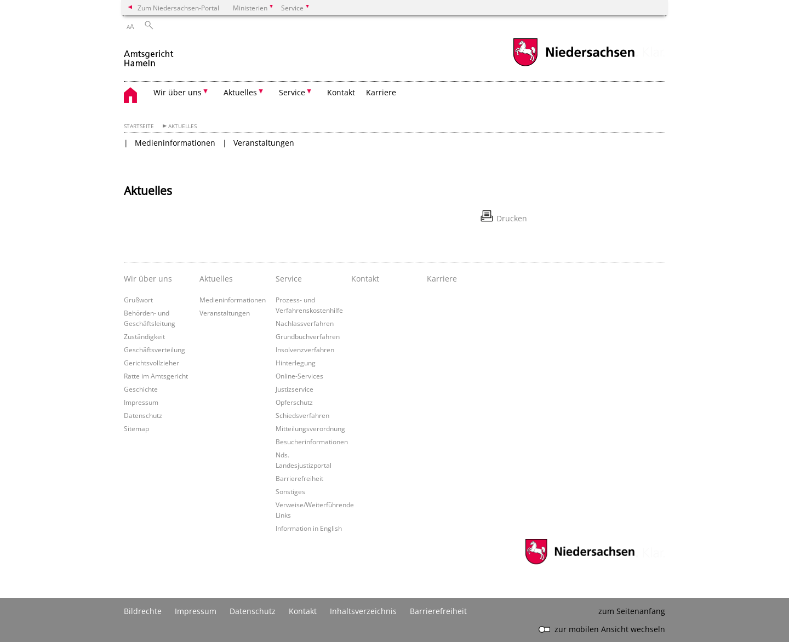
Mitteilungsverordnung (310, 428)
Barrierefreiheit (299, 478)
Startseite (139, 126)
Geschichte (141, 389)
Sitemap (136, 428)
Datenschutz (143, 415)
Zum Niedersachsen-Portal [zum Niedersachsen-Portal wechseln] (178, 7)
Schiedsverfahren (302, 415)
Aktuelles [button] (240, 92)
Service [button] (292, 92)
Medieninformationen (175, 142)
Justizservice (294, 389)
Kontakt (341, 92)
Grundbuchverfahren (308, 336)
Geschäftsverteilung (154, 349)
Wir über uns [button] (177, 92)
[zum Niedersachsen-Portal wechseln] (573, 65)
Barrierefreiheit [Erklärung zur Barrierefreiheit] (438, 611)
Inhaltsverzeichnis (363, 611)
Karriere (381, 92)
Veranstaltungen (263, 142)
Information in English (309, 528)
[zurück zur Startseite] (149, 54)
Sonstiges (290, 491)
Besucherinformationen (312, 441)
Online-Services (299, 375)
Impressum (141, 402)
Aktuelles (182, 126)
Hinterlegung (296, 362)
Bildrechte (143, 611)
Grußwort (138, 299)
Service (289, 278)
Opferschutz (294, 402)
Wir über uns (148, 278)
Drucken (511, 218)
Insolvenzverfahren (305, 349)
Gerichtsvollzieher (151, 362)
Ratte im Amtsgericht (156, 375)
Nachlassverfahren (305, 323)
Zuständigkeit (144, 336)
